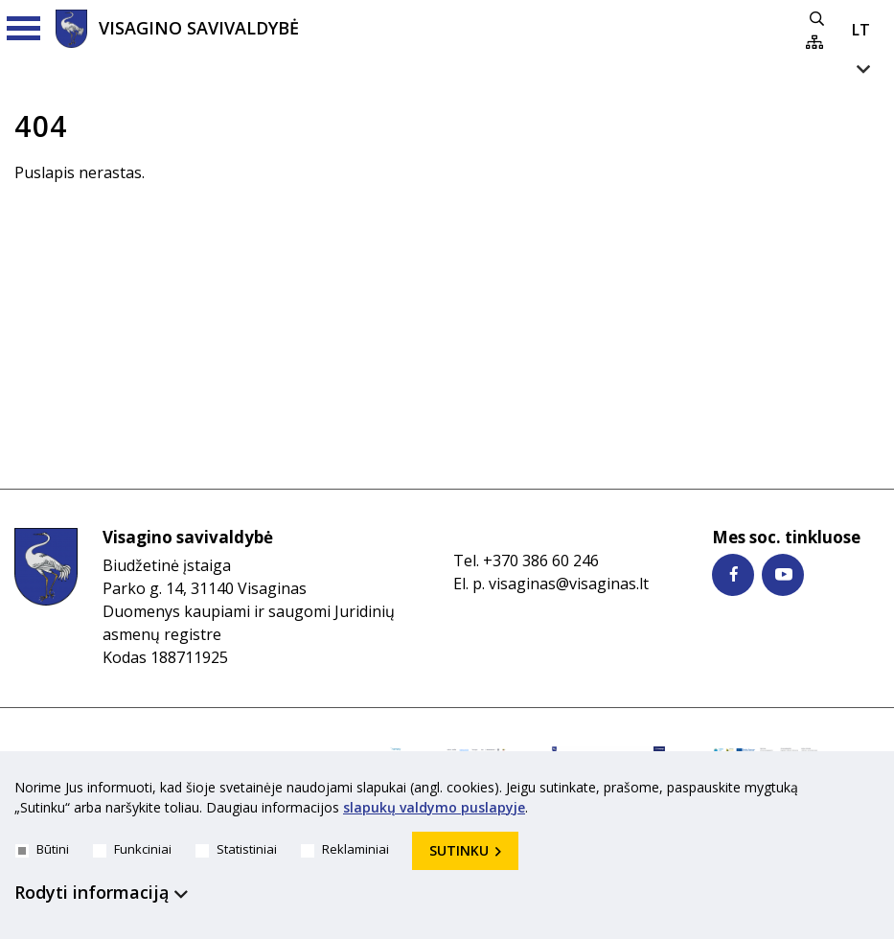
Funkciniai (132, 849)
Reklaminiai (345, 849)
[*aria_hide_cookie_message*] (874, 791)
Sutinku (459, 850)
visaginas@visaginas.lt (569, 583)
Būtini (42, 849)
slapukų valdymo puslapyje (434, 807)
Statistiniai (236, 849)
